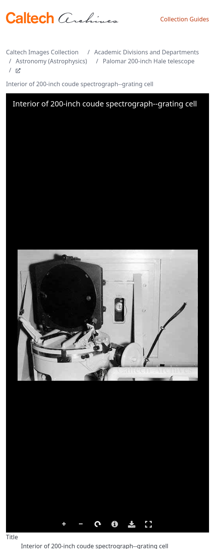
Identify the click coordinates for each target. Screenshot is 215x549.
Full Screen (148, 524)
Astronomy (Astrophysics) (51, 61)
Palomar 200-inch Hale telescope (149, 61)
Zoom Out (81, 524)
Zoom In (64, 524)
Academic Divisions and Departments (146, 52)
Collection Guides (184, 19)
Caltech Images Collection (42, 52)
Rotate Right (98, 524)
